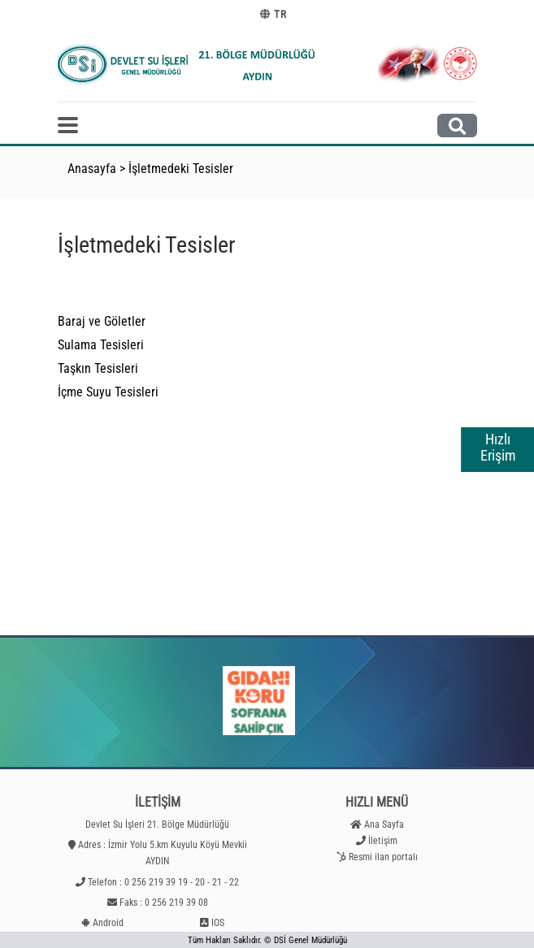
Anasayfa (91, 168)
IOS (217, 923)
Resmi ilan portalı (383, 857)
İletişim (382, 840)
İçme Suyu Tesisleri (108, 392)
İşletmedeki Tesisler (180, 168)
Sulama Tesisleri (101, 345)
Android (108, 923)
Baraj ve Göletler (101, 321)
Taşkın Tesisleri (98, 368)
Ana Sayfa (384, 824)
